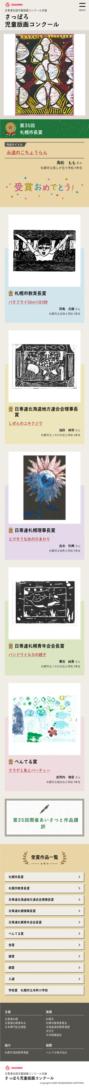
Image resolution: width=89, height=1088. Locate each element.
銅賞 (12, 968)
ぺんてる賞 (16, 933)
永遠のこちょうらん (27, 152)
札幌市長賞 (16, 877)
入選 (12, 979)
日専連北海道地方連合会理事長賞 (31, 899)
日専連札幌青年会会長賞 (25, 922)
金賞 (12, 945)
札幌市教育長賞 (19, 888)
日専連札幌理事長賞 (22, 911)
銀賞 (12, 956)
